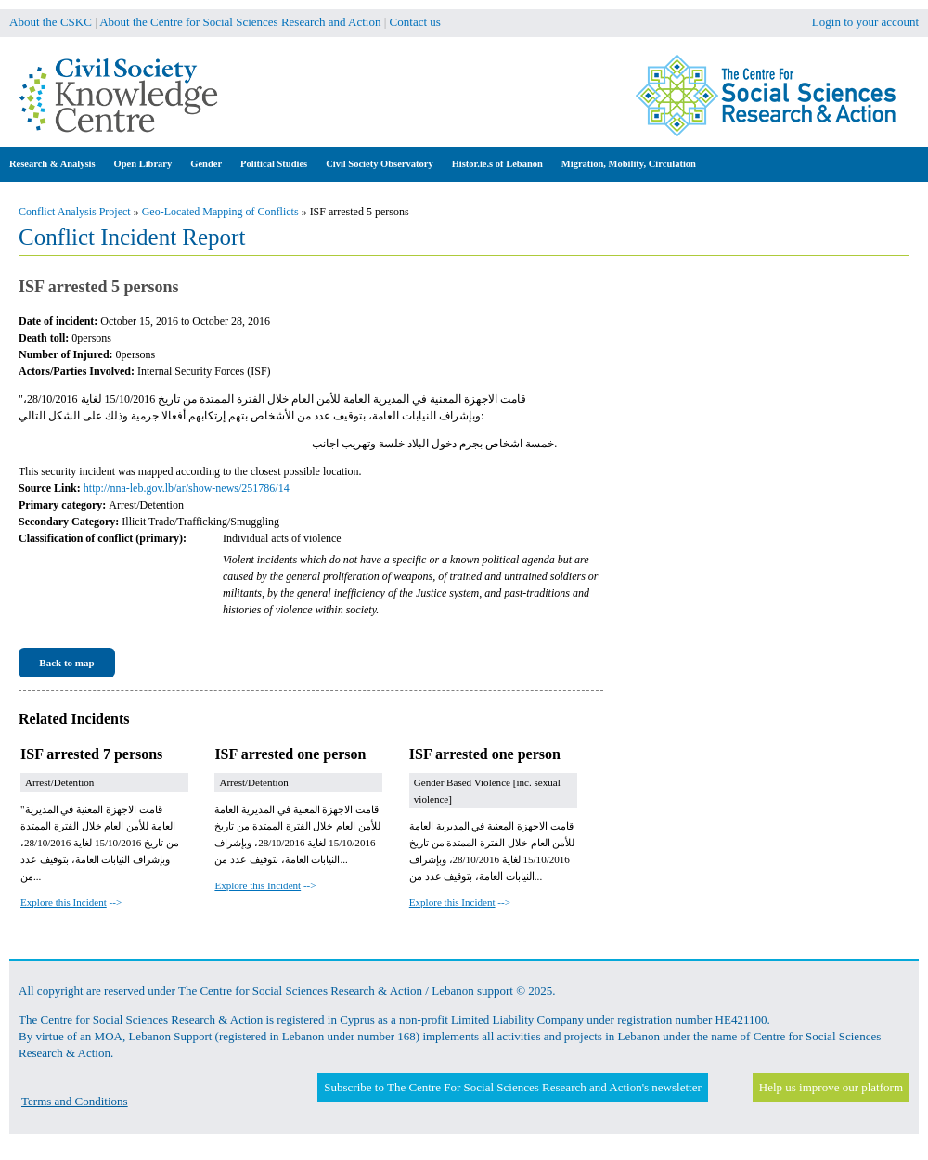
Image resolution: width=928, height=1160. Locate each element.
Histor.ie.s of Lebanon (497, 164)
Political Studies (273, 164)
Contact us (415, 22)
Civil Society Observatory (379, 164)
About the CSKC (50, 22)
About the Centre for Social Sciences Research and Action (239, 22)
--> (71, 902)
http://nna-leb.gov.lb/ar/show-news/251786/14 (187, 488)
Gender (206, 164)
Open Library (143, 164)
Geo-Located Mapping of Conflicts (220, 211)
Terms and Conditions (74, 1101)
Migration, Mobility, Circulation (628, 164)
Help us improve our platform (831, 1087)
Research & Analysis (52, 164)
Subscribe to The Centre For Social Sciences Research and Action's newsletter (512, 1087)
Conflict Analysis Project (75, 211)
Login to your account (865, 22)
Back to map (66, 662)
